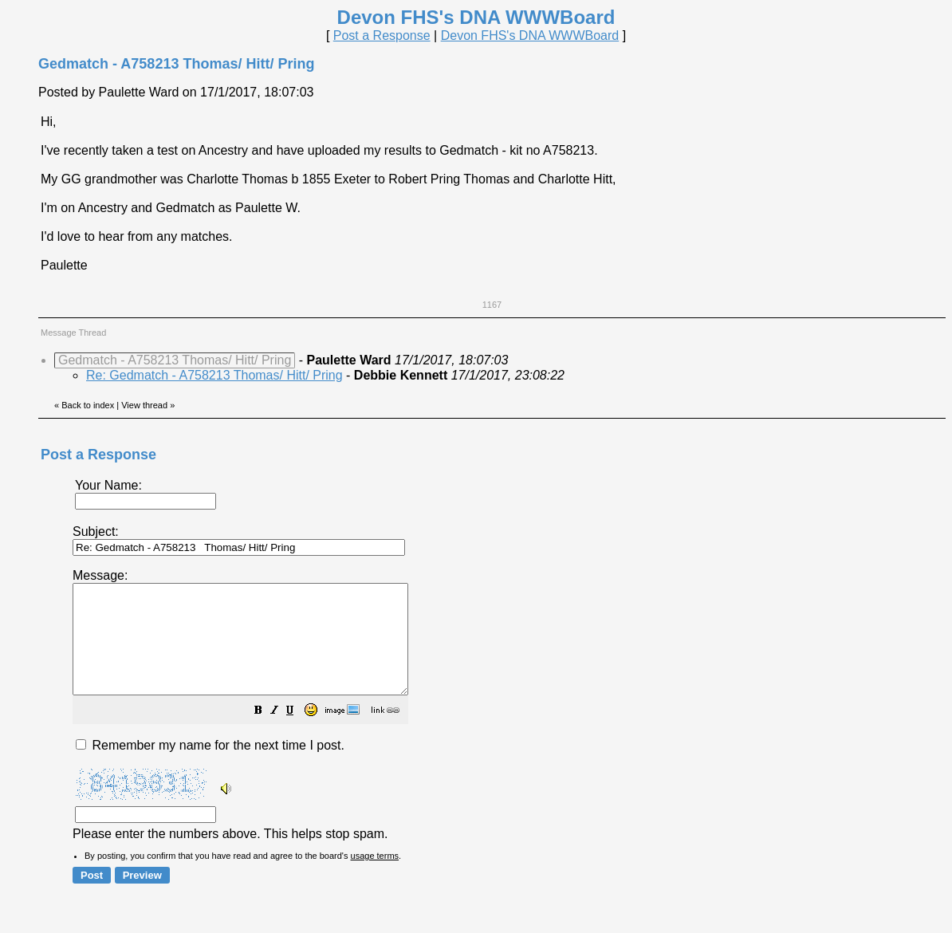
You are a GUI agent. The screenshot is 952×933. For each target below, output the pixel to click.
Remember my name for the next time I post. (210, 767)
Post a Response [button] (382, 35)
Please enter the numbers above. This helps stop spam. (503, 715)
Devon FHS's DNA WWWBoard (530, 35)
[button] (298, 733)
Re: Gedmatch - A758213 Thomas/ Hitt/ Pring (214, 375)
